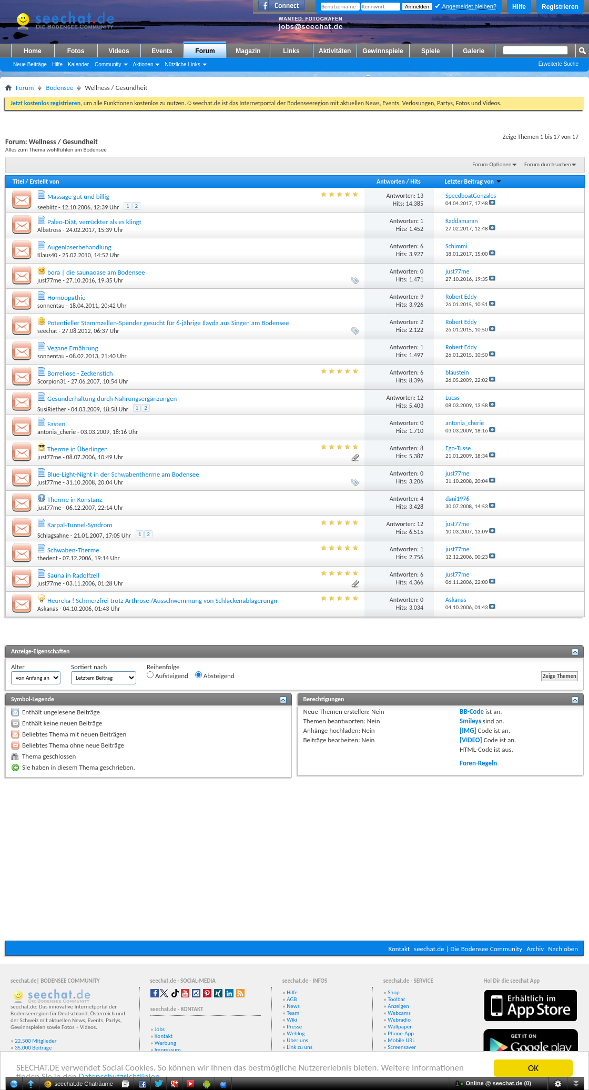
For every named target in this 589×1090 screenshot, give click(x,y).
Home (32, 51)
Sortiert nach (89, 667)
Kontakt (399, 949)
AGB (292, 999)
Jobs (160, 1029)
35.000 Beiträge (33, 1047)
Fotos (76, 51)
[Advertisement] (294, 859)
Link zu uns (299, 1047)
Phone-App (401, 1033)
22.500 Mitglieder (36, 1040)
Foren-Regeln (478, 763)
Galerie (473, 51)
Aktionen (143, 64)
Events (161, 51)
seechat (47, 331)
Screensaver (402, 1047)
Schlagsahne (53, 535)
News (293, 1006)
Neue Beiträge (30, 64)
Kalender (78, 64)
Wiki (292, 1019)
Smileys (470, 721)
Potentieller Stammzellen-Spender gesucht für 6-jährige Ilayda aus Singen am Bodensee (168, 323)
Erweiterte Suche (558, 64)
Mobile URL (401, 1040)
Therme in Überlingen (77, 449)
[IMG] (468, 730)
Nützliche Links (182, 64)
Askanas (47, 608)
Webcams (399, 1013)
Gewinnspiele (382, 51)
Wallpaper (400, 1026)
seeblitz (47, 207)
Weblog (295, 1033)
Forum (205, 51)
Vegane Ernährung (72, 348)
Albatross (49, 230)
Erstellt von (44, 181)
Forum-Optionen (491, 164)
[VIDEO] (471, 740)
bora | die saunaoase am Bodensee (96, 272)
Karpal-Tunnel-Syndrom (80, 525)
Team (293, 1013)
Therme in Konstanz (74, 499)
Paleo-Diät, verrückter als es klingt (94, 222)
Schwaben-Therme (73, 550)
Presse (294, 1026)
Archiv (535, 949)
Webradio (399, 1019)
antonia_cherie (56, 432)
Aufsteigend (167, 675)
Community (108, 64)
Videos (118, 51)
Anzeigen (398, 1006)
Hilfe (519, 7)
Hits (415, 181)
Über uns (297, 1040)
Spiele (430, 51)
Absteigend (215, 675)
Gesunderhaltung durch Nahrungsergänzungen (112, 398)
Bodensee (59, 88)
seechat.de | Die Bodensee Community (468, 949)
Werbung (165, 1042)
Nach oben (563, 949)
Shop (393, 992)
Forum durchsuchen (547, 164)
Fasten (56, 424)
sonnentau (51, 305)
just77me (49, 280)
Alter (18, 667)
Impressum (168, 1049)
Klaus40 (47, 255)
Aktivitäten (335, 51)
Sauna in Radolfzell (73, 575)
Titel (18, 181)
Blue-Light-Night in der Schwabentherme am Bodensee (123, 474)
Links (291, 51)
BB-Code (472, 711)
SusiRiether (51, 409)
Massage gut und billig (78, 196)
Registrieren (560, 7)
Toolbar (396, 999)
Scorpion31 (51, 381)
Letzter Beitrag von (472, 181)
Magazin (248, 51)
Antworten (391, 181)
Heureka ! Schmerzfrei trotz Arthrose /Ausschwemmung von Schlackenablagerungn (162, 600)
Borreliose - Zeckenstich (80, 373)
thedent (47, 558)
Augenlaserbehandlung (79, 247)
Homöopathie (66, 297)
